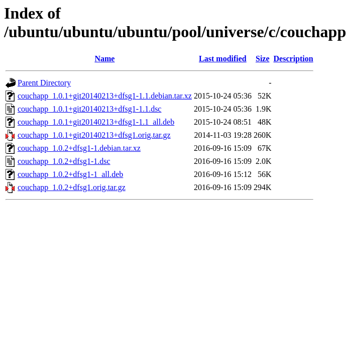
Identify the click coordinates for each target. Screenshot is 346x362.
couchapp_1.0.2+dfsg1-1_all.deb (70, 174)
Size (263, 58)
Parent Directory (44, 82)
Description (293, 58)
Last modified (223, 58)
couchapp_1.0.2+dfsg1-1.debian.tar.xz (79, 148)
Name (104, 58)
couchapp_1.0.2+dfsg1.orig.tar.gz (72, 187)
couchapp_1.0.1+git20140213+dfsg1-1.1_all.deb (96, 122)
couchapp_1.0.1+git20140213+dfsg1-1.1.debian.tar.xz (105, 96)
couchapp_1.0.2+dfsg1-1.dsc (64, 161)
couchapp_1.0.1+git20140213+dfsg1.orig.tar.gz (94, 135)
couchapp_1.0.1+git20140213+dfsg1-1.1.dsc (89, 109)
